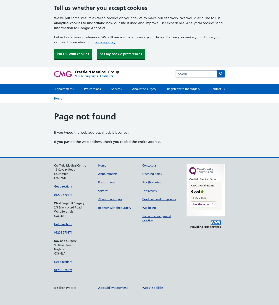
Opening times (152, 174)
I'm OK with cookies (73, 54)
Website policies (152, 288)
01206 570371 (63, 195)
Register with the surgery (183, 89)
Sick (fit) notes (151, 182)
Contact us (218, 89)
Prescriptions (92, 89)
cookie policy (105, 42)
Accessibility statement (113, 288)
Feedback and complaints (159, 199)
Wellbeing (149, 208)
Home (58, 98)
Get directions (63, 186)
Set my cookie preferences (121, 54)
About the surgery (144, 89)
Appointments (63, 89)
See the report (202, 204)
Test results (149, 191)
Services (116, 89)
